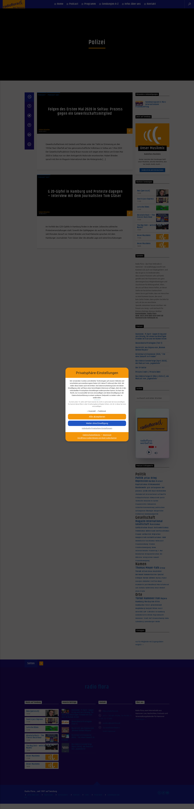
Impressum (107, 435)
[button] (97, 416)
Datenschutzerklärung (91, 435)
